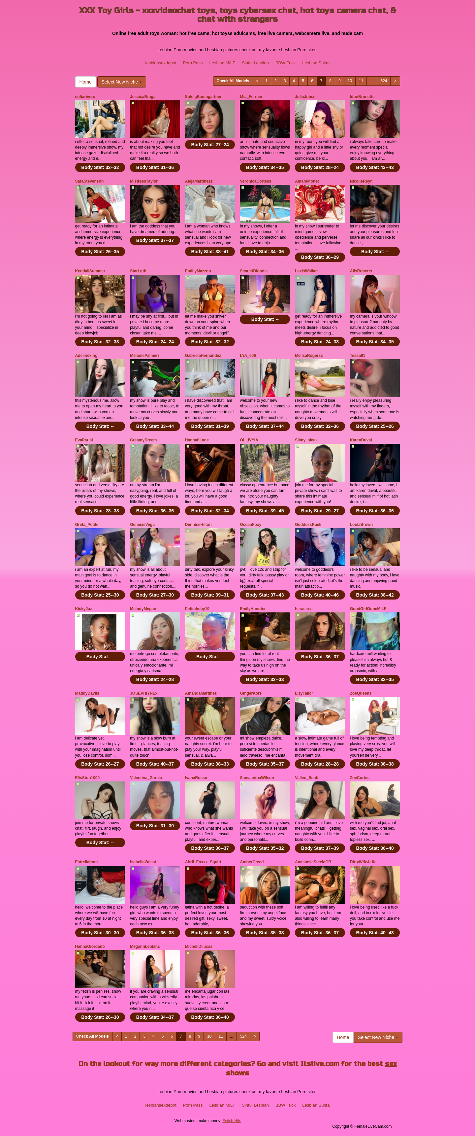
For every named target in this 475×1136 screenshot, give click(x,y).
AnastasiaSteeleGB (313, 862)
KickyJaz (83, 608)
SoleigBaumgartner (203, 96)
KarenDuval (361, 440)
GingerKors (251, 693)
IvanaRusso (196, 777)
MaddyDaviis (87, 693)
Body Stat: (100, 167)
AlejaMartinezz (198, 181)
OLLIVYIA (249, 440)
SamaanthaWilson (257, 777)
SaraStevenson (89, 181)
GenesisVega (142, 524)
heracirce (303, 608)
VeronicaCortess (255, 181)
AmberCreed (252, 862)
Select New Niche (122, 82)
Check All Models (233, 81)
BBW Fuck (285, 62)
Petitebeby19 (197, 608)
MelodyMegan (143, 608)
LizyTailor (304, 693)
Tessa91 (357, 355)
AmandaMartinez (201, 693)
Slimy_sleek (306, 440)
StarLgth (138, 271)
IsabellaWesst (143, 862)
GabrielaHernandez (203, 355)
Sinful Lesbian (255, 62)
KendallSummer (90, 271)
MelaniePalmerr (144, 355)
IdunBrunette (362, 96)
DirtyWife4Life (363, 862)
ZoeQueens (360, 693)
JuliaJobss (305, 96)
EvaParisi (84, 440)
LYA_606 (248, 355)
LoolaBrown (361, 524)
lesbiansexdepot (160, 62)
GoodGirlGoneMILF (368, 608)
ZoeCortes (359, 777)
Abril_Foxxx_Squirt (203, 862)
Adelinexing (86, 355)
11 (361, 81)
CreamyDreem (143, 440)
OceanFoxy (250, 524)
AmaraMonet (307, 181)
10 (350, 81)
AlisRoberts (361, 271)
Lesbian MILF (222, 62)
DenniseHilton (198, 524)
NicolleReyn (361, 181)
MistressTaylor (144, 181)
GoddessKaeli (308, 524)
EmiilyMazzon (198, 271)
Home (85, 82)
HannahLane (197, 440)
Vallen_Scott (306, 777)
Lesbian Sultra (316, 62)
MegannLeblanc (145, 946)
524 (383, 81)
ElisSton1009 (87, 777)
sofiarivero (85, 96)
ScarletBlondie (254, 271)
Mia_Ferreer (251, 96)
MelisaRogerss (309, 355)
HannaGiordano (90, 946)
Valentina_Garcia (146, 777)
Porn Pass (193, 62)
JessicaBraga (142, 96)
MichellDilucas (198, 946)
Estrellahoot (86, 862)
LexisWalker (306, 271)
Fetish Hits (231, 1121)
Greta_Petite (87, 524)
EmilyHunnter (253, 608)
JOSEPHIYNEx (143, 693)
